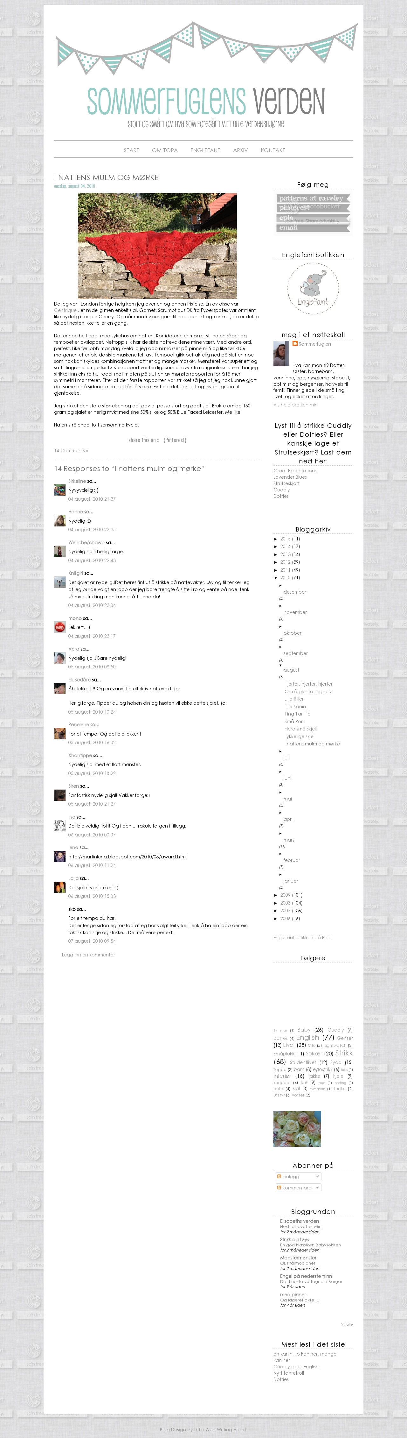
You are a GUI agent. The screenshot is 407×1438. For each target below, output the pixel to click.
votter (298, 1095)
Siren (73, 786)
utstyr (279, 1095)
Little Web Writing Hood (220, 1429)
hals (344, 1069)
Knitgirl (75, 573)
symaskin (317, 1088)
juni (287, 778)
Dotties (281, 496)
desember (295, 592)
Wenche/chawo (86, 542)
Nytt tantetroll (288, 1373)
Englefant (205, 150)
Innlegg (288, 1176)
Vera (73, 648)
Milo (312, 1045)
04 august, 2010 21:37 (92, 499)
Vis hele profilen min (295, 404)
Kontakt (273, 150)
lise (71, 817)
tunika (340, 1088)
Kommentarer (295, 1187)
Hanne (75, 511)
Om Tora (165, 150)
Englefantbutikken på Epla (302, 937)
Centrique (65, 310)
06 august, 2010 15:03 (92, 896)
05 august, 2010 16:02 (92, 742)
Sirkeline (77, 481)
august (291, 669)
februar (292, 860)
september (296, 653)
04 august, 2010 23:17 (92, 636)
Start (131, 150)
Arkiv (240, 150)
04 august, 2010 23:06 (92, 605)
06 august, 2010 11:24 (92, 865)
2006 (286, 918)
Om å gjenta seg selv (308, 691)
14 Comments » (71, 450)
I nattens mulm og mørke (312, 743)
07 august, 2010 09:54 (92, 941)
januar (291, 881)
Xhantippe (80, 755)
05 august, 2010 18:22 (92, 773)
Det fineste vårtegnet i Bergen (311, 1281)
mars (289, 839)
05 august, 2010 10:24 (92, 711)
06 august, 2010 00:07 (92, 834)
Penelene (78, 724)
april (288, 819)
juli (286, 757)
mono (75, 618)
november (295, 612)
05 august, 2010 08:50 (92, 666)
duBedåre (79, 679)
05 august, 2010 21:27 (92, 803)
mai (288, 798)
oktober (292, 633)
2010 (286, 577)
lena (73, 847)
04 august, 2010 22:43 (92, 560)
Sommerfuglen (315, 344)
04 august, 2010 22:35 (92, 529)
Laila (73, 878)
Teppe (279, 1069)
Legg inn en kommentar (88, 954)
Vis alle (347, 1324)
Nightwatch (335, 1045)
